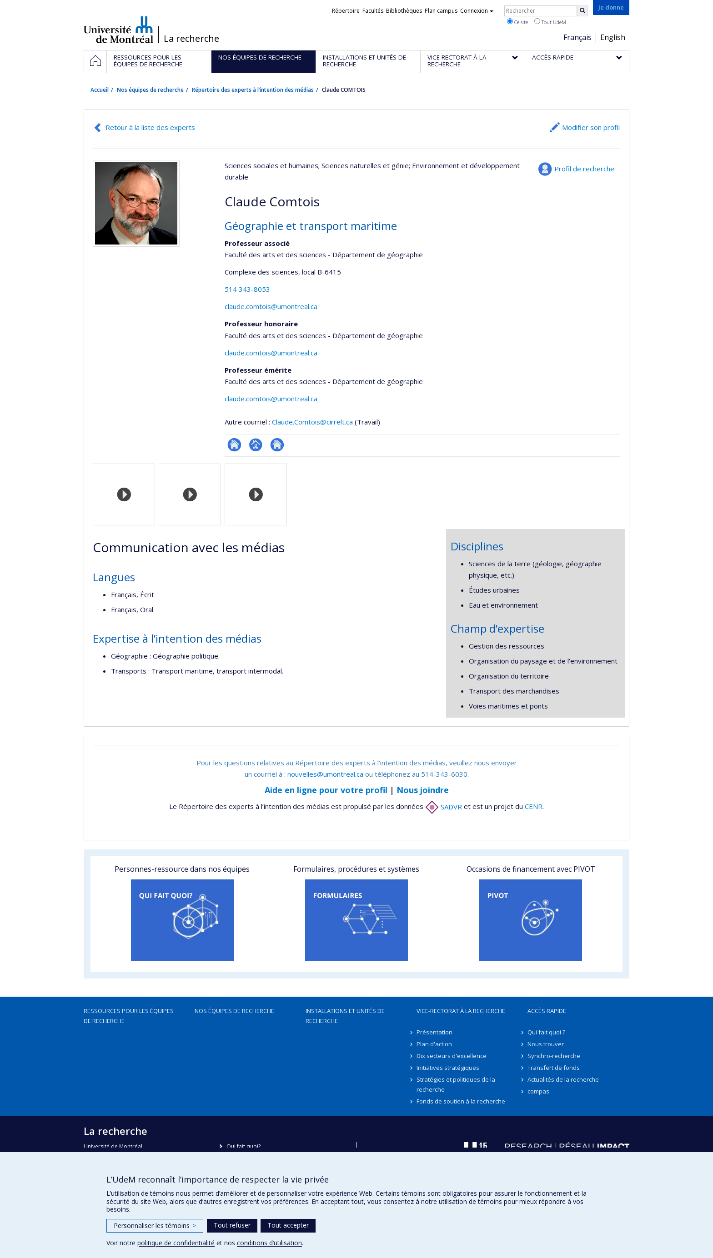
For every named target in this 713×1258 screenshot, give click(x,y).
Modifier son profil (591, 127)
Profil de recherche (584, 168)
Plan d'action (434, 1044)
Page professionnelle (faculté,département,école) (256, 445)
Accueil (99, 90)
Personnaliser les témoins (155, 1225)
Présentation (434, 1032)
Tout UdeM (550, 21)
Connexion (476, 11)
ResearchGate (234, 445)
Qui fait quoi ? (546, 1032)
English (612, 37)
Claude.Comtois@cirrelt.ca (312, 421)
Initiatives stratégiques (448, 1067)
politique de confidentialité (176, 1242)
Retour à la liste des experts (150, 127)
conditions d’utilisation (269, 1242)
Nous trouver (545, 1044)
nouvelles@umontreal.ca (325, 774)
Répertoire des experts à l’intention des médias (253, 90)
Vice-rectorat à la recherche (461, 1011)
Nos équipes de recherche (150, 90)
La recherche (191, 38)
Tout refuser (232, 1225)
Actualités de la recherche (563, 1079)
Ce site (517, 21)
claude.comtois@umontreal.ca (271, 306)
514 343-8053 (247, 289)
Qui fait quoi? (243, 1146)
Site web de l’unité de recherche (277, 445)
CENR (533, 806)
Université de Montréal (118, 29)
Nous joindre (423, 789)
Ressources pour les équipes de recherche (129, 1016)
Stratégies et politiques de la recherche (456, 1084)
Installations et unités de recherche (345, 1016)
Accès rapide (546, 1011)
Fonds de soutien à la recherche (461, 1101)
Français (577, 37)
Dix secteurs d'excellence (452, 1056)
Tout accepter (288, 1225)
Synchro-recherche (553, 1056)
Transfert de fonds (553, 1067)
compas (538, 1091)
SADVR (443, 806)
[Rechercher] (582, 10)
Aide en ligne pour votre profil (326, 789)
